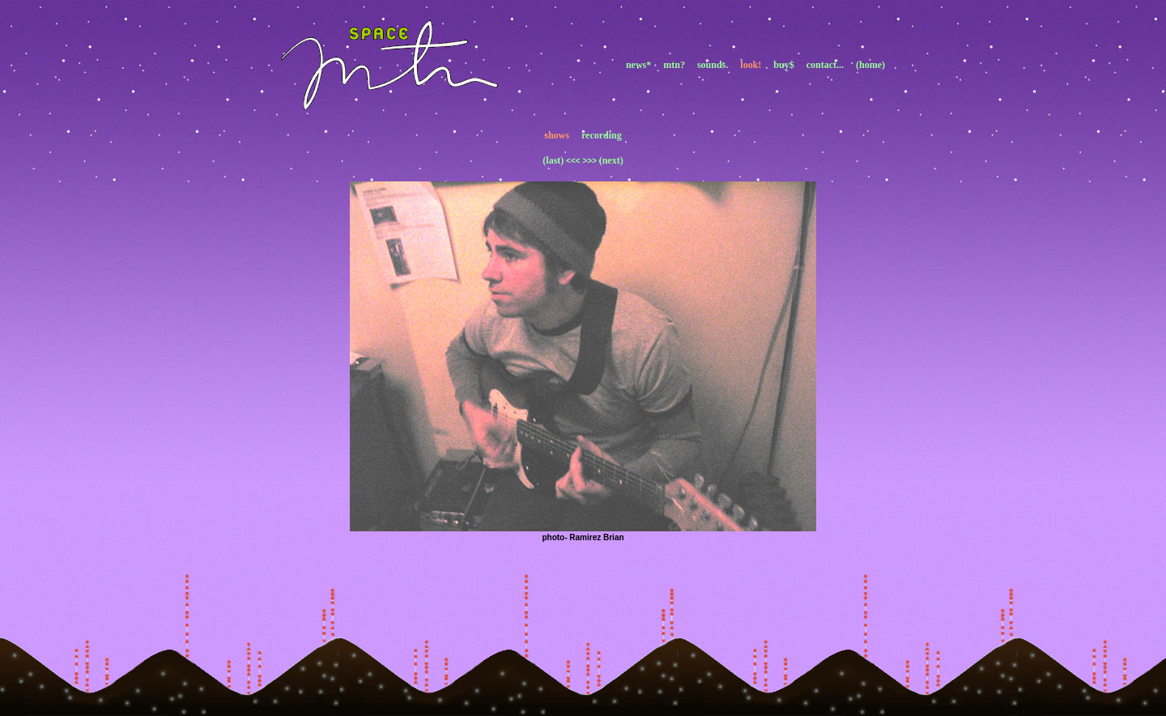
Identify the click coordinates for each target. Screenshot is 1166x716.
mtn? (674, 64)
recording (601, 135)
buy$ (783, 64)
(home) (870, 64)
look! (750, 64)
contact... (825, 64)
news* (638, 64)
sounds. (712, 64)
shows (556, 135)
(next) (611, 160)
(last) (553, 160)
